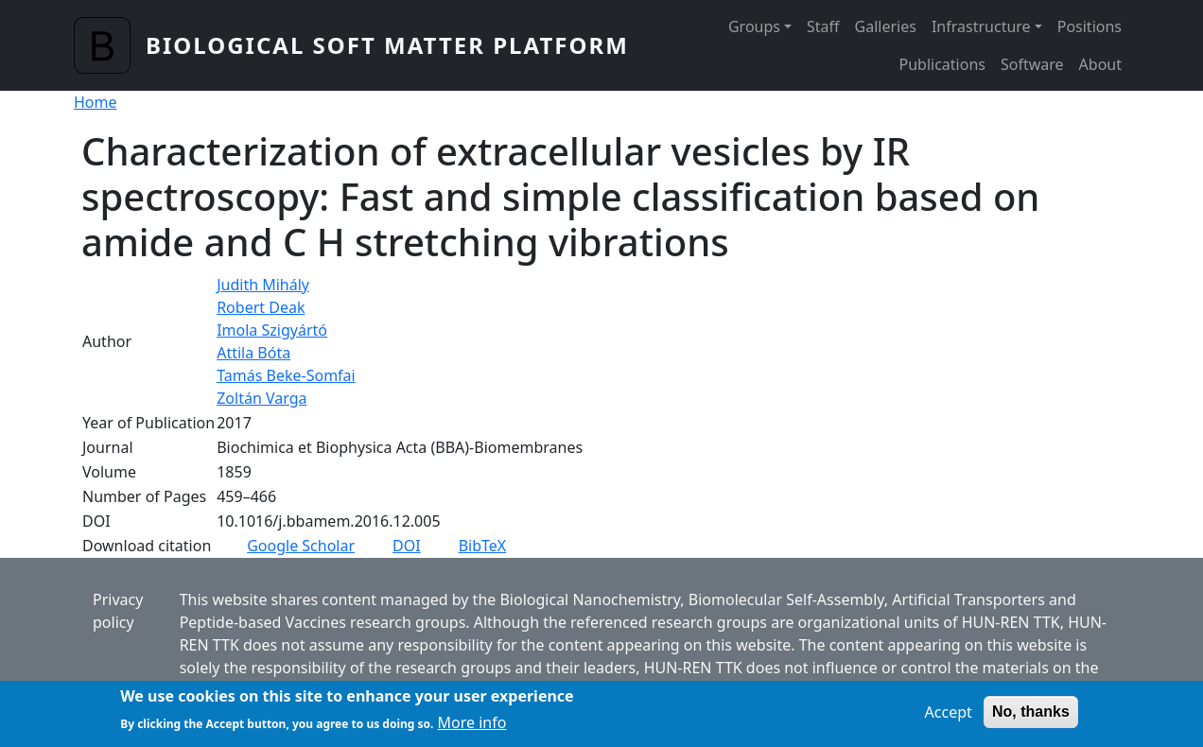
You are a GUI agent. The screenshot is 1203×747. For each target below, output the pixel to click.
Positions (1089, 26)
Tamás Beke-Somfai (286, 375)
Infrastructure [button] (981, 26)
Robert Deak (261, 307)
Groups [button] (754, 26)
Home (95, 102)
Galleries (885, 26)
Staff (823, 26)
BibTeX (483, 545)
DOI (406, 545)
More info (472, 728)
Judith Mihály (263, 284)
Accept (948, 716)
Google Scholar (301, 545)
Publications (942, 64)
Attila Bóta (253, 352)
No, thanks (1031, 716)
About (1100, 64)
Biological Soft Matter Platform (387, 45)
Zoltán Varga (261, 398)
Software (1032, 64)
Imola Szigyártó (272, 330)
